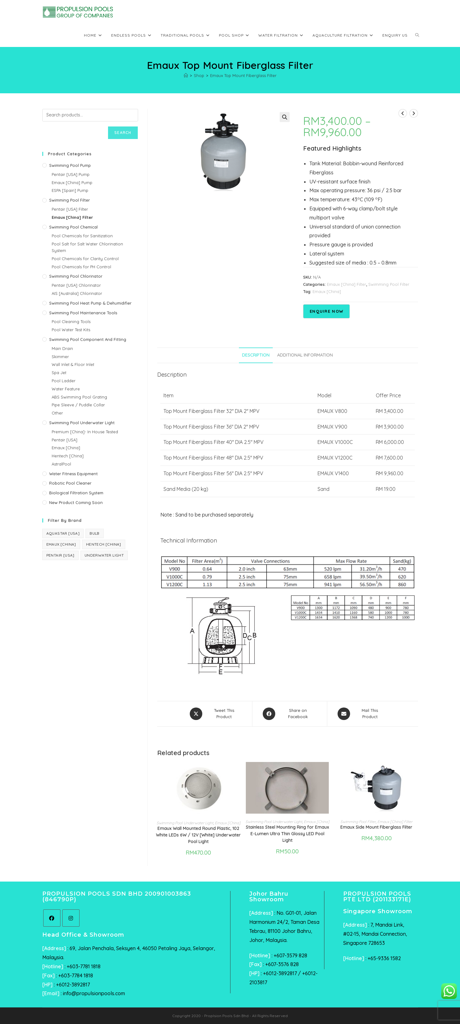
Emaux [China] (327, 291)
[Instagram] (71, 918)
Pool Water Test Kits (71, 329)
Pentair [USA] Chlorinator (76, 285)
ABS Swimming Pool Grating (79, 396)
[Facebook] (51, 918)
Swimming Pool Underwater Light (185, 823)
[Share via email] (361, 714)
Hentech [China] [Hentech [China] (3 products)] (103, 544)
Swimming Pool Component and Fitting (87, 339)
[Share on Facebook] (290, 714)
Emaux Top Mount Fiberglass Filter (243, 75)
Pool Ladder (63, 380)
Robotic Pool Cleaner (70, 483)
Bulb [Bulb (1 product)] (95, 533)
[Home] (186, 75)
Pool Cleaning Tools (71, 321)
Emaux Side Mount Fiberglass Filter (376, 827)
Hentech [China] (68, 455)
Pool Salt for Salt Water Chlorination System (87, 247)
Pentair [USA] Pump (71, 174)
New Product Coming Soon (76, 502)
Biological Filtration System (76, 492)
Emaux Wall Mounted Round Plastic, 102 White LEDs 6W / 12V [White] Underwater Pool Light (198, 835)
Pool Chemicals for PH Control (81, 266)
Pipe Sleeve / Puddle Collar (78, 404)
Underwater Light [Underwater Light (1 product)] (104, 555)
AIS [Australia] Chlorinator (77, 293)
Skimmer (60, 356)
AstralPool (61, 463)
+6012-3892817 (73, 984)
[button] (285, 117)
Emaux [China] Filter (346, 284)
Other (57, 412)
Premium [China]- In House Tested (85, 431)
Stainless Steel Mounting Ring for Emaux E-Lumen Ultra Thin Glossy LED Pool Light (287, 833)
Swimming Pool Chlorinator (75, 276)
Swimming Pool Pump (70, 165)
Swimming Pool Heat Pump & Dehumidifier (90, 303)
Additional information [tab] (305, 355)
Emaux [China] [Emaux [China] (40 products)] (61, 544)
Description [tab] (256, 355)
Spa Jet (59, 372)
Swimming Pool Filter (388, 284)
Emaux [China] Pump (72, 182)
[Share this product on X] (216, 714)
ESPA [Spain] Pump (70, 190)
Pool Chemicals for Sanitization (82, 235)
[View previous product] (402, 113)
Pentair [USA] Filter (70, 209)
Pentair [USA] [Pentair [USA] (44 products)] (60, 555)
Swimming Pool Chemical (73, 226)
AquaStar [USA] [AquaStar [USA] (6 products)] (63, 533)
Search (122, 132)
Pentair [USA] (64, 439)
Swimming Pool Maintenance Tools (83, 312)
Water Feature (66, 388)
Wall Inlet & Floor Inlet (73, 364)
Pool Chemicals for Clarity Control (85, 258)
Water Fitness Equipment (73, 473)
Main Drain (62, 348)
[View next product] (413, 113)
